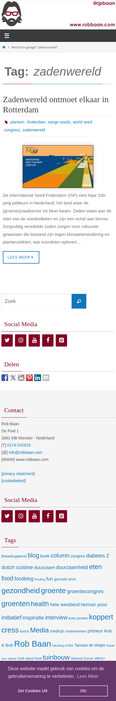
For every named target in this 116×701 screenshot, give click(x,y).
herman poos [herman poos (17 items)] (94, 604)
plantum (17, 122)
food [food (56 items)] (7, 578)
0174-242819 (19, 445)
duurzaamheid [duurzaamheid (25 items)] (72, 567)
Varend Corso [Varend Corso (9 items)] (82, 658)
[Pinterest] (61, 340)
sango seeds (59, 122)
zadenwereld (34, 130)
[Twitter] (7, 340)
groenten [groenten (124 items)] (15, 604)
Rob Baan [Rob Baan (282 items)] (32, 643)
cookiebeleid (14, 480)
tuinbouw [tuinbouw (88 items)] (56, 657)
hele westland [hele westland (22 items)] (65, 604)
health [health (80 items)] (40, 604)
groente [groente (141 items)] (53, 590)
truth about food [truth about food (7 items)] (30, 659)
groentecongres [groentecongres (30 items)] (85, 591)
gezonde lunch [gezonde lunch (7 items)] (65, 579)
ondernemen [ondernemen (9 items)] (76, 631)
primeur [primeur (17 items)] (95, 630)
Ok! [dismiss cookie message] (83, 691)
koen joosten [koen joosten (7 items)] (78, 618)
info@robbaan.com (25, 452)
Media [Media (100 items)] (39, 630)
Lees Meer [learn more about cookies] (87, 676)
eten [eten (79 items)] (95, 566)
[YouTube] (34, 340)
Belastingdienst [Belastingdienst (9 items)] (14, 556)
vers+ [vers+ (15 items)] (99, 658)
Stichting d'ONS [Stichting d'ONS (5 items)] (62, 645)
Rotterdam (36, 122)
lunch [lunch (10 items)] (24, 631)
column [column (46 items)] (60, 555)
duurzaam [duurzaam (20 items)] (44, 567)
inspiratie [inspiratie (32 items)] (33, 618)
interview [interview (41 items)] (56, 617)
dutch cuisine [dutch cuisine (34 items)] (17, 567)
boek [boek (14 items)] (45, 555)
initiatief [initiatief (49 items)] (11, 617)
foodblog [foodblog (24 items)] (23, 579)
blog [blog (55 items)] (33, 555)
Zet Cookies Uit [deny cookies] (33, 691)
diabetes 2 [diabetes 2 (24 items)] (97, 556)
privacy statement (18, 473)
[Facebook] (47, 340)
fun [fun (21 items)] (49, 579)
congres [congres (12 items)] (77, 556)
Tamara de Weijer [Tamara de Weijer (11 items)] (89, 645)
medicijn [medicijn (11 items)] (57, 631)
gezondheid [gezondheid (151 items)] (20, 590)
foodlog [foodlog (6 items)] (40, 579)
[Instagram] (20, 340)
